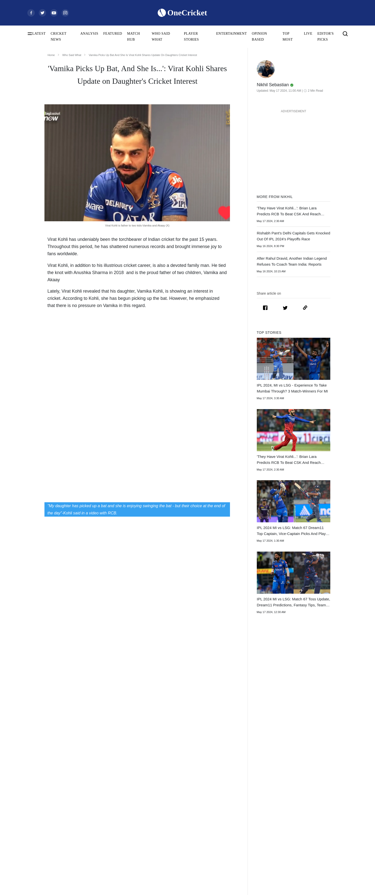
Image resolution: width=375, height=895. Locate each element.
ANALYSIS (89, 33)
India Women (177, 834)
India (171, 794)
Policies (314, 826)
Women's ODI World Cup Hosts (49, 826)
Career (313, 810)
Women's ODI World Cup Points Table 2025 (55, 810)
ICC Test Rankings (40, 834)
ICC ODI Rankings (40, 841)
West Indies (176, 826)
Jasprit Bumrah (108, 818)
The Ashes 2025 (249, 794)
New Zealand (177, 818)
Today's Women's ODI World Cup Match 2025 (55, 818)
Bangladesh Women (182, 865)
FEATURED (112, 33)
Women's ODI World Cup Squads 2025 (54, 802)
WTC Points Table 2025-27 (46, 857)
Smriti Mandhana (110, 841)
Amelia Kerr (106, 865)
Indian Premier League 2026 (258, 826)
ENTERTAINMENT (231, 33)
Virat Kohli (105, 794)
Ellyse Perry (106, 857)
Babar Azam (106, 834)
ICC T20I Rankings (41, 849)
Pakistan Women (179, 849)
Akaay (53, 279)
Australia (174, 802)
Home (51, 55)
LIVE (308, 33)
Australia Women (180, 857)
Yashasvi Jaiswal (109, 810)
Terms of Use (318, 818)
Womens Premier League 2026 (259, 818)
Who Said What (71, 55)
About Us (315, 794)
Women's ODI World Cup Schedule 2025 (55, 794)
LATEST (39, 33)
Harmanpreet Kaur (111, 849)
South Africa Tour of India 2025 (260, 802)
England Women (179, 841)
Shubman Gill (107, 802)
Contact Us (317, 802)
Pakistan (174, 810)
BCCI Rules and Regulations (47, 865)
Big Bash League (250, 810)
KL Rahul (104, 826)
